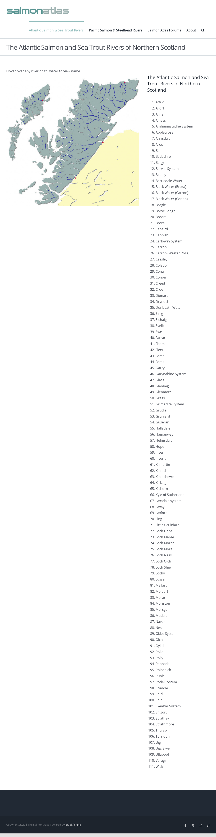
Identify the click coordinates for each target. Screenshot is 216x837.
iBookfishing (73, 825)
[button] (202, 29)
